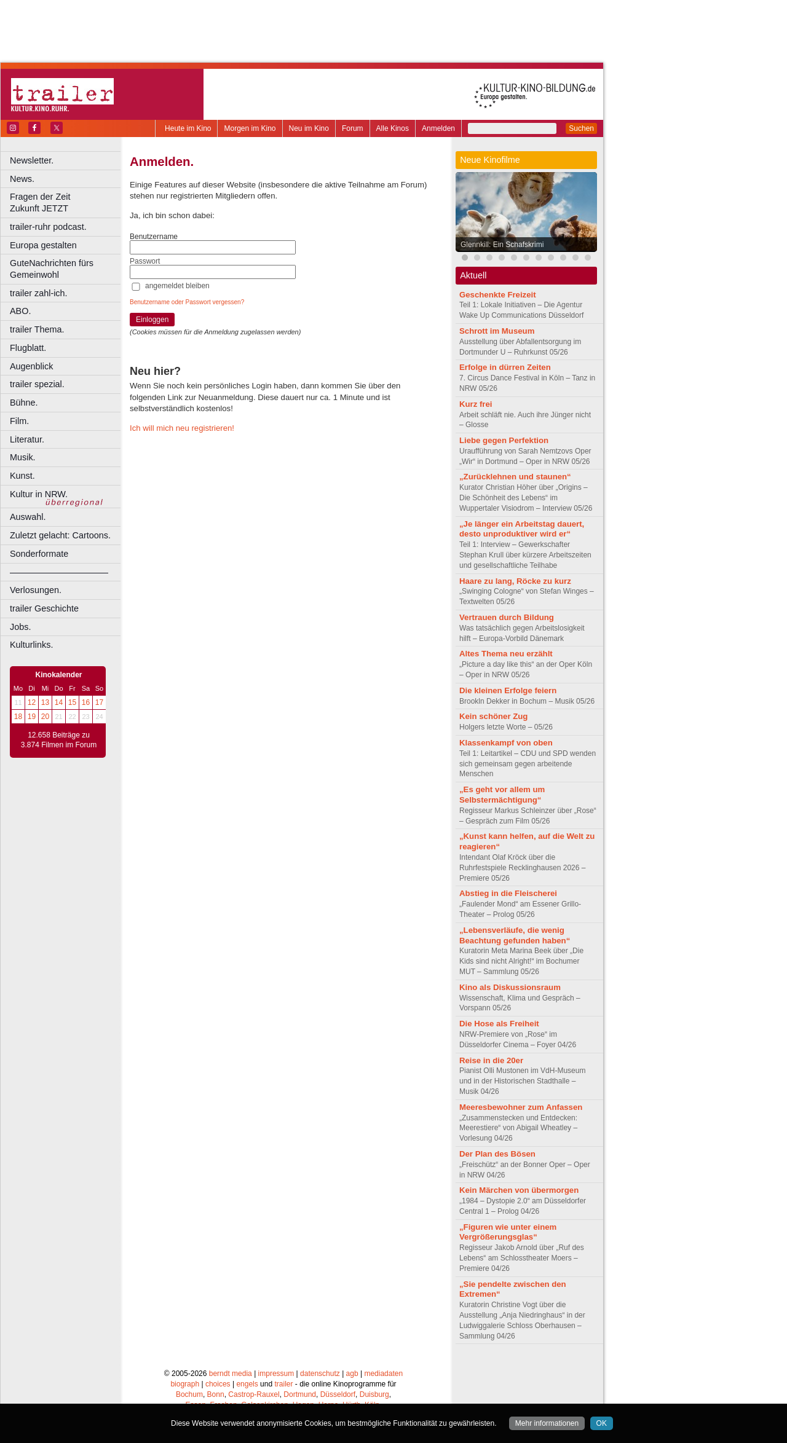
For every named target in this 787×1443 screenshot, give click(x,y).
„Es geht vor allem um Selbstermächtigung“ (502, 794)
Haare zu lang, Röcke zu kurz (515, 581)
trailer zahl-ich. (39, 293)
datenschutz (320, 1373)
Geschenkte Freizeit (497, 294)
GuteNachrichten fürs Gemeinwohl (51, 269)
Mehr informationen (547, 1423)
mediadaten (383, 1373)
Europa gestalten (43, 245)
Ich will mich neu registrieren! (182, 428)
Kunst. (22, 476)
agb (352, 1373)
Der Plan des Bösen (497, 1153)
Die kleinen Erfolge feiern (507, 690)
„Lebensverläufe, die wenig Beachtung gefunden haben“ (514, 935)
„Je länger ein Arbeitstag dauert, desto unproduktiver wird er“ (521, 529)
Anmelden (438, 128)
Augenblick (31, 366)
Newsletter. (31, 160)
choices (218, 1384)
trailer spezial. (37, 384)
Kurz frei (475, 404)
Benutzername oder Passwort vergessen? (187, 302)
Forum (352, 128)
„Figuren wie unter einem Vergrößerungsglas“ (507, 1232)
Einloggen (152, 319)
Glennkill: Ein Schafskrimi (502, 244)
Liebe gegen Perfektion (503, 440)
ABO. (20, 311)
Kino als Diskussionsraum (510, 987)
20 (45, 716)
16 (86, 702)
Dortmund (299, 1394)
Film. (19, 421)
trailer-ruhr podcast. (48, 227)
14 (59, 702)
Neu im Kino (309, 128)
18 (18, 716)
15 (72, 702)
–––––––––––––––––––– (59, 572)
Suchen (581, 128)
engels (247, 1384)
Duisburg (374, 1394)
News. (22, 179)
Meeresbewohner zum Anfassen (520, 1107)
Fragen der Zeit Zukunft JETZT (67, 202)
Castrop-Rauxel (253, 1394)
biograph (184, 1384)
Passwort (145, 261)
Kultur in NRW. (39, 494)
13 (45, 702)
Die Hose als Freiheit (499, 1023)
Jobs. (20, 627)
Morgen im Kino (249, 128)
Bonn (215, 1394)
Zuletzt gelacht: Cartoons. (60, 535)
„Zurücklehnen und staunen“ (515, 476)
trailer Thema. (37, 329)
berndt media (230, 1373)
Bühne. (24, 402)
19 (32, 716)
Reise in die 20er (491, 1060)
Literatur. (27, 439)
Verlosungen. (35, 590)
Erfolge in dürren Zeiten (505, 367)
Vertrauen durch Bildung (506, 617)
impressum (276, 1373)
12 (32, 702)
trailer (283, 1384)
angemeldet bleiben (177, 285)
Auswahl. (27, 517)
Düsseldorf (337, 1394)
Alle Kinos (392, 128)
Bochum (189, 1394)
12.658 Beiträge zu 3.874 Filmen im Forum (59, 740)
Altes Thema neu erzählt (506, 653)
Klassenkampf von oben (506, 742)
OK (601, 1423)
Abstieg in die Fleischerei (508, 893)
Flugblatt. (28, 348)
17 (99, 702)
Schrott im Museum (496, 331)
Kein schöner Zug (493, 716)
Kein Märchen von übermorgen (519, 1190)
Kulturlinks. (31, 645)
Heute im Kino (188, 128)
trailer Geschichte (44, 608)
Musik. (23, 457)
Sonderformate (39, 554)
